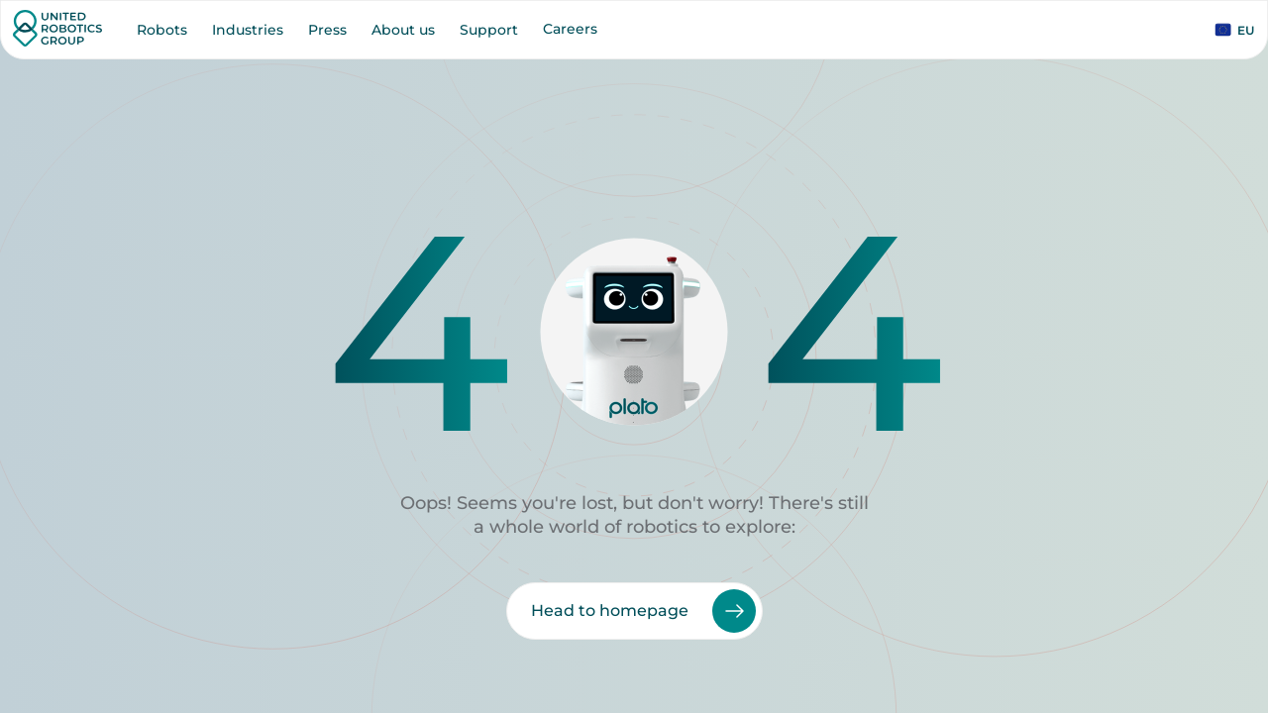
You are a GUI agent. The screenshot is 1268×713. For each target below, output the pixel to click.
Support (489, 30)
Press (327, 30)
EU (1235, 30)
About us (403, 30)
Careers (570, 29)
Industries (247, 30)
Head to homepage (643, 611)
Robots (162, 30)
